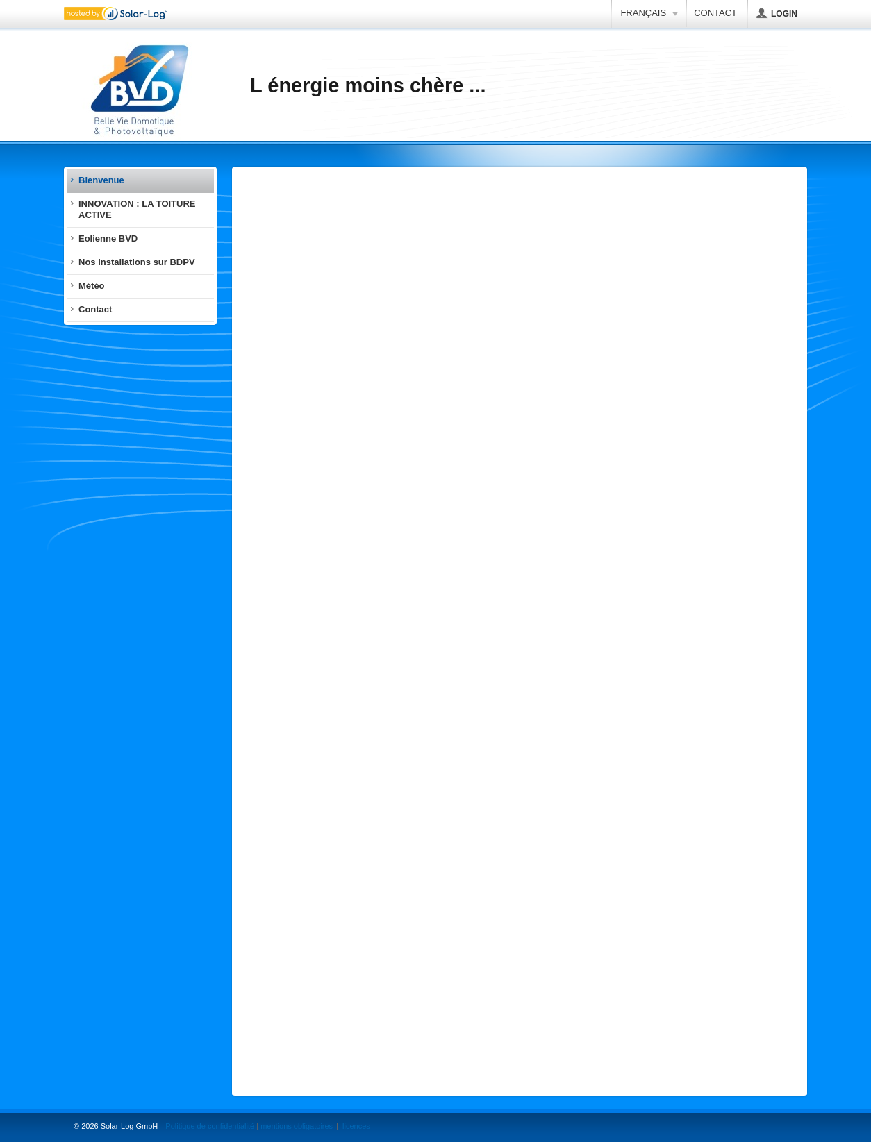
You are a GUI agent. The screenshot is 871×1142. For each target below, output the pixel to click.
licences (356, 1126)
